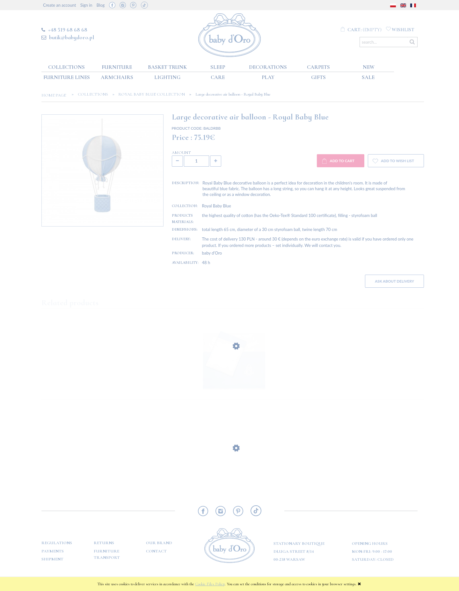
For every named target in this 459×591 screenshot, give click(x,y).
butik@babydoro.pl (71, 37)
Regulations (56, 542)
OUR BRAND (159, 542)
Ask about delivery (394, 281)
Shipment (52, 559)
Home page (55, 95)
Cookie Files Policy (210, 584)
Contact (156, 551)
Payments (52, 551)
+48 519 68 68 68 (67, 29)
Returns (104, 542)
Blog (101, 5)
